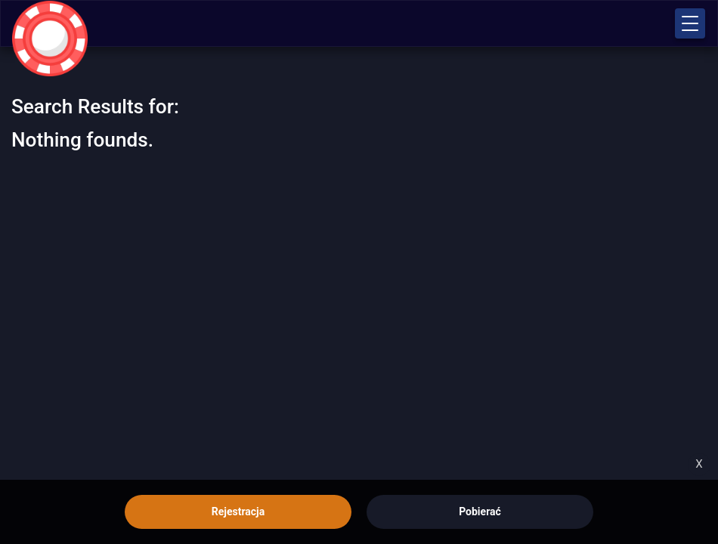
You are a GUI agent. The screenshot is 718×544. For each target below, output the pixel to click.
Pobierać (480, 511)
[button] (690, 23)
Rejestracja (238, 511)
